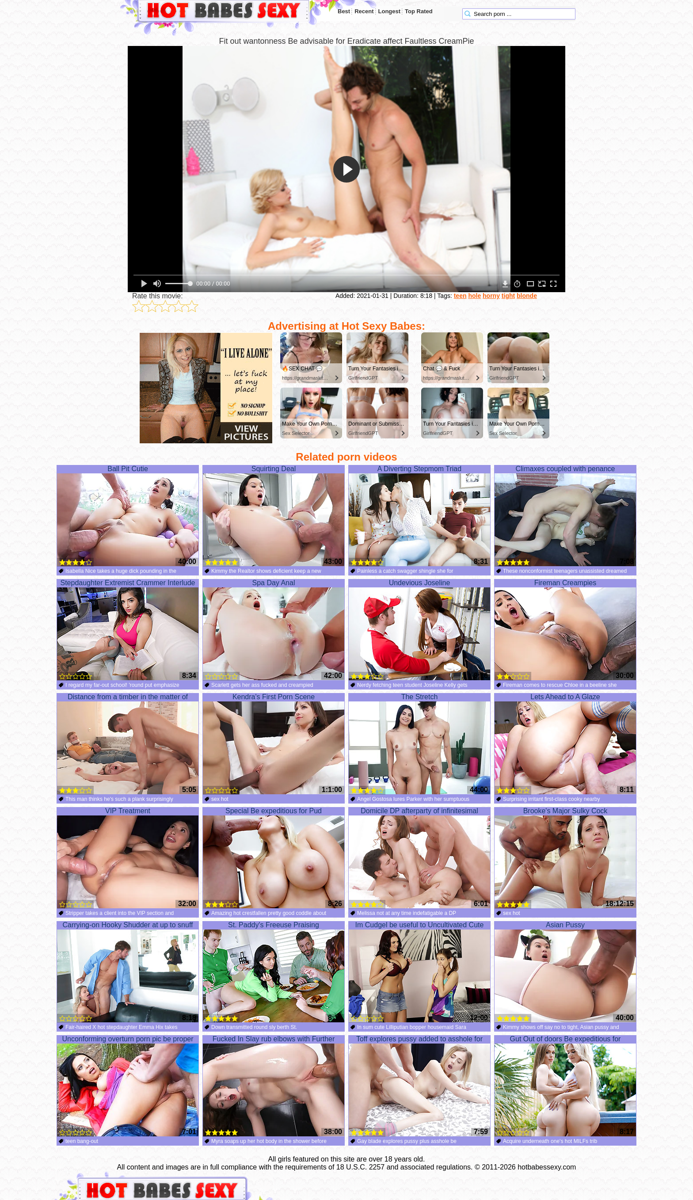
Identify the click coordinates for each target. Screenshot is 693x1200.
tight (508, 295)
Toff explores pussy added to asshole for (419, 1086)
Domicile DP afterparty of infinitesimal (419, 858)
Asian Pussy (565, 972)
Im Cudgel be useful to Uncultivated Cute (419, 972)
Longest (389, 11)
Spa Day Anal (273, 630)
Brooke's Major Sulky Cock (565, 858)
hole (474, 295)
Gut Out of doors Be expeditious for (565, 1086)
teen (460, 295)
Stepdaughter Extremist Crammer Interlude (128, 630)
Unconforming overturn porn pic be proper (128, 1086)
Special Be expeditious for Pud (273, 858)
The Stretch (419, 744)
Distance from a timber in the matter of (128, 744)
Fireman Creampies (565, 630)
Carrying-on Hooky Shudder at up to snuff (128, 972)
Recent (363, 11)
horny (491, 295)
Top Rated (419, 11)
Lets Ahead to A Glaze (565, 744)
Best (344, 11)
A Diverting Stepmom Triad (419, 516)
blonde (527, 295)
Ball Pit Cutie (128, 516)
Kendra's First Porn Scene (273, 744)
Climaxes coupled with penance (565, 516)
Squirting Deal (273, 516)
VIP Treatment (128, 858)
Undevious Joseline (419, 630)
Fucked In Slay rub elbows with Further (273, 1086)
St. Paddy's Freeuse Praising (273, 972)
